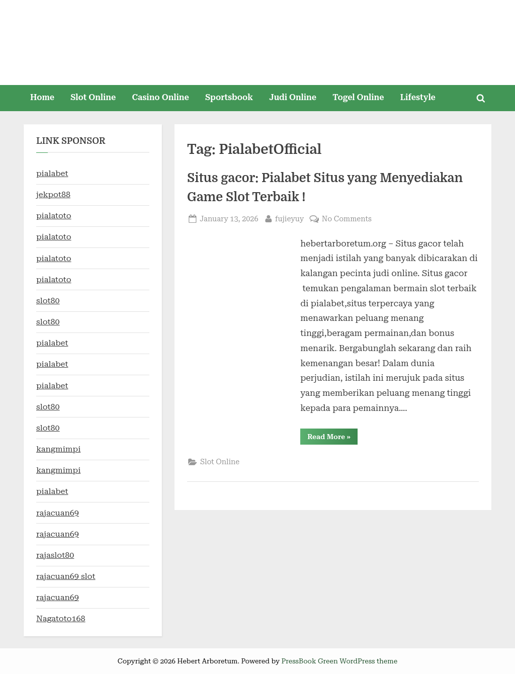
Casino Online (160, 97)
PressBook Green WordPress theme (339, 661)
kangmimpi (58, 449)
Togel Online (358, 97)
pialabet (52, 173)
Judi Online (292, 97)
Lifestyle (418, 97)
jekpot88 (53, 194)
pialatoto (53, 215)
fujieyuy (289, 218)
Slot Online (93, 97)
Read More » (332, 438)
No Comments (347, 219)
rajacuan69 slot (66, 576)
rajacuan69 (57, 513)
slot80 (48, 300)
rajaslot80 (55, 555)
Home (42, 97)
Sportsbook (229, 97)
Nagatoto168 (60, 618)
